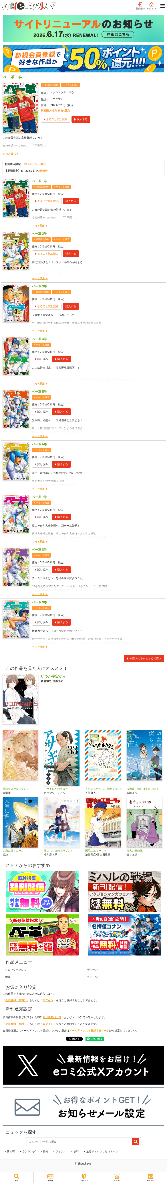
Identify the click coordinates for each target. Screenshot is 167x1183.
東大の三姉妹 (135, 850)
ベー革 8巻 (39, 549)
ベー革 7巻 (39, 497)
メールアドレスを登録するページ (89, 1030)
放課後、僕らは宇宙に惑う (143, 788)
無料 (76, 1151)
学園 (7, 977)
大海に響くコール (13, 850)
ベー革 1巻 (39, 181)
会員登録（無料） (16, 1000)
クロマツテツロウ (63, 92)
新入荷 (11, 1151)
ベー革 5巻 (39, 391)
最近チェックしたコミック (102, 1151)
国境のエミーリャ (96, 850)
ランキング (29, 1151)
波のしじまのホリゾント (58, 850)
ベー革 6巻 (39, 444)
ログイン (151, 6)
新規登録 (140, 6)
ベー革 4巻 (39, 339)
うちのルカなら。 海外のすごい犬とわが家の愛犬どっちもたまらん (104, 788)
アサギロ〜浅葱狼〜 (56, 788)
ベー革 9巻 (39, 602)
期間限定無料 (51, 85)
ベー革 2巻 (39, 233)
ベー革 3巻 (39, 286)
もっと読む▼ (11, 153)
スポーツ (92, 977)
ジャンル (61, 1151)
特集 (45, 1151)
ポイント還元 (71, 85)
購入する (71, 201)
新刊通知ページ (52, 1017)
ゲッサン (58, 98)
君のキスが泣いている (16, 788)
